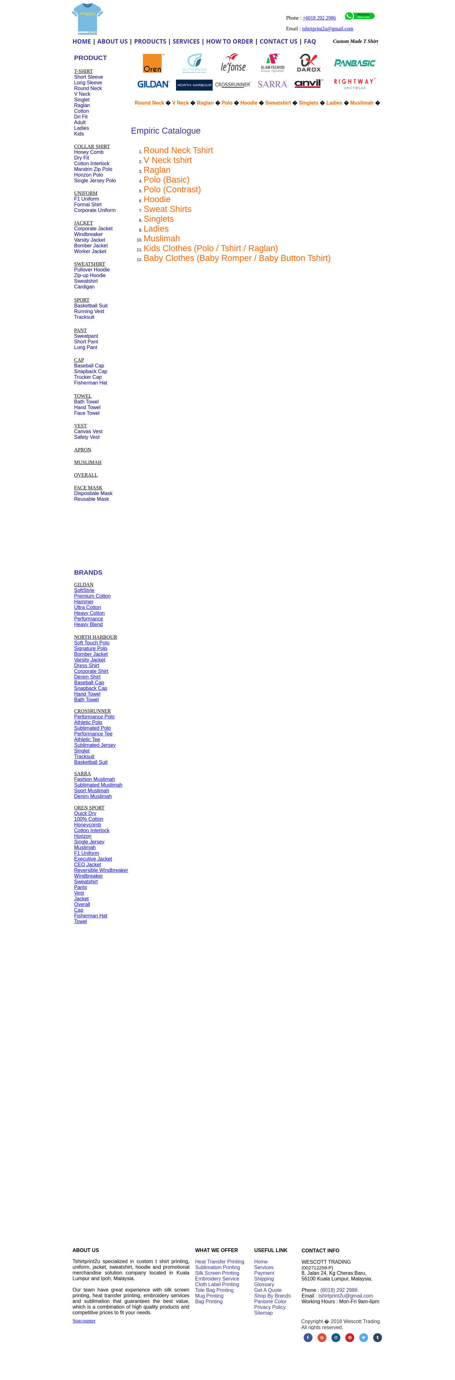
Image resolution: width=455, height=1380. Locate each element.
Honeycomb (87, 824)
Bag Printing (209, 1301)
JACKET (83, 223)
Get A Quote (268, 1290)
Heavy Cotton (89, 613)
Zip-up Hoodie (90, 275)
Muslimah (162, 238)
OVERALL (86, 475)
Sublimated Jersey (95, 745)
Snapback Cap (90, 688)
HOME (82, 41)
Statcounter (84, 1320)
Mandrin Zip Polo (93, 169)
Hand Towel (87, 694)
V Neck (180, 103)
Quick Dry (85, 813)
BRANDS (88, 572)
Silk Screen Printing (217, 1273)
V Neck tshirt (168, 160)
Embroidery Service (217, 1278)
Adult (80, 122)
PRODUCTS (150, 41)
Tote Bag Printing (214, 1290)
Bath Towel (86, 699)
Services (264, 1267)
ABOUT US (112, 41)
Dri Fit (81, 116)
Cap (78, 910)
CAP (79, 360)
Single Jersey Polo (95, 180)
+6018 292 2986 (319, 18)
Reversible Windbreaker (101, 870)
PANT (80, 330)
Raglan (157, 170)
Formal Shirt (88, 204)
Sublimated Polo (92, 728)
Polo (227, 103)
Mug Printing (209, 1295)
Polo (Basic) (167, 180)
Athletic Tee (87, 739)
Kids (79, 133)
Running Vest (89, 311)
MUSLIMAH (88, 462)
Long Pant (85, 347)
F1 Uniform (86, 853)
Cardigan (84, 286)
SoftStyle (84, 590)
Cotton (81, 111)
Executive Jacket (93, 859)
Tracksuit (84, 756)
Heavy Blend (88, 624)
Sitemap (263, 1313)
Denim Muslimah (93, 796)
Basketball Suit (91, 762)
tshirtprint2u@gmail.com (345, 1295)
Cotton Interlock (92, 830)
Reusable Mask (91, 499)
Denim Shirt (87, 677)
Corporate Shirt (91, 671)
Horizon (83, 836)
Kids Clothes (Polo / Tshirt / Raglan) (211, 248)
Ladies (156, 228)
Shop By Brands (272, 1295)
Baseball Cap (89, 682)
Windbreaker (88, 876)
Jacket (81, 898)
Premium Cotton (92, 596)
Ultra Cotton (87, 607)
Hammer (84, 601)
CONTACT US (279, 41)
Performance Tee (93, 733)
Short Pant (86, 341)
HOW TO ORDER (229, 41)
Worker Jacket (90, 251)
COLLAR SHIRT (92, 146)
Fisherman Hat (90, 915)
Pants (80, 887)
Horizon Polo (88, 175)
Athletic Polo (88, 722)
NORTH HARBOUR (95, 637)
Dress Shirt (86, 665)
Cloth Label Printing (217, 1284)
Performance (88, 618)
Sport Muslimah (91, 790)
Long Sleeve (88, 82)
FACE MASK (88, 487)
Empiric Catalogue (166, 131)
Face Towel (87, 413)
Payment (264, 1273)
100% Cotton (89, 819)
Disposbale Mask (93, 493)
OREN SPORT (89, 807)
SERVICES (186, 41)
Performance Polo (94, 716)
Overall (82, 904)
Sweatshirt (278, 103)
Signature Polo (90, 648)
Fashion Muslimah (94, 779)
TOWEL (83, 396)
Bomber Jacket (91, 654)
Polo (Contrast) (172, 189)
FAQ (310, 41)
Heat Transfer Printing (220, 1261)
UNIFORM (86, 193)
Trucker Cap (88, 377)
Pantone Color (270, 1301)
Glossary (264, 1284)
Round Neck (149, 103)
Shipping (264, 1278)
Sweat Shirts (168, 209)
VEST (80, 425)
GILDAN (84, 584)
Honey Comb (89, 152)
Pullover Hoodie (92, 269)
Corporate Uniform (95, 210)
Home (261, 1261)
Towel (80, 921)
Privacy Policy (270, 1307)
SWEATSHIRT (90, 264)
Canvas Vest (88, 431)
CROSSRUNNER (92, 711)
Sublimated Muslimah (98, 785)
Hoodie (157, 199)
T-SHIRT (83, 71)
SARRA (82, 773)
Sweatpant (86, 336)
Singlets (159, 219)
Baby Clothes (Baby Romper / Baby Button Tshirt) (237, 258)
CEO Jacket (87, 864)
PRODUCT (90, 57)
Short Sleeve (88, 77)
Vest (79, 893)
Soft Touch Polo (92, 642)
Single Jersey (89, 841)
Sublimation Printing (217, 1267)
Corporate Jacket (93, 228)
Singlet (82, 751)
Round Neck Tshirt (178, 150)
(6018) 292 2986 (338, 1290)
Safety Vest (87, 437)
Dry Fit (81, 157)
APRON (82, 449)
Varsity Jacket (89, 660)
